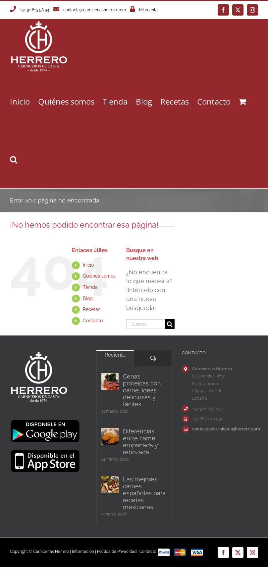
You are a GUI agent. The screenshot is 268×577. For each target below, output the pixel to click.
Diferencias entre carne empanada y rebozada (140, 442)
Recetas (91, 309)
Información (83, 551)
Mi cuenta (148, 10)
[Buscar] (170, 324)
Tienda (90, 287)
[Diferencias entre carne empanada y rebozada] (110, 436)
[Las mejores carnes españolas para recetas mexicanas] (110, 484)
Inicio (88, 265)
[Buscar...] (145, 324)
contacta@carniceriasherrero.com (94, 10)
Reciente (115, 355)
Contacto (93, 320)
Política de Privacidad (116, 551)
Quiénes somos (99, 276)
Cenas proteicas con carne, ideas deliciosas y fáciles (142, 390)
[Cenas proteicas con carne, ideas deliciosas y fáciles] (110, 381)
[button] (13, 159)
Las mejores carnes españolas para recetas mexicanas (144, 493)
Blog (88, 298)
